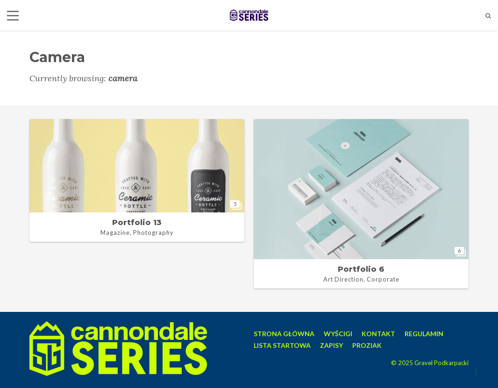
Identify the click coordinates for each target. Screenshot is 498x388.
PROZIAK (367, 345)
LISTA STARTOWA (282, 345)
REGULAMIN (424, 334)
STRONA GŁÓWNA (284, 334)
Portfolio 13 (137, 222)
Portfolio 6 (361, 269)
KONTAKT (378, 334)
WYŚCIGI (338, 334)
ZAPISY (331, 345)
